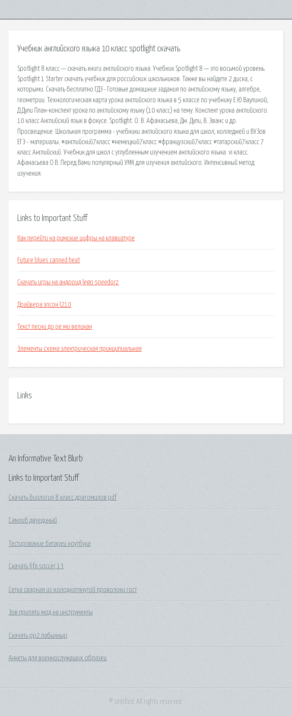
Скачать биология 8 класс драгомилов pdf (63, 497)
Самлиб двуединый (33, 520)
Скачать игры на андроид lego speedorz (68, 282)
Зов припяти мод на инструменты (51, 612)
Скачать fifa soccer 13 (36, 566)
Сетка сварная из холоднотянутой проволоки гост (73, 590)
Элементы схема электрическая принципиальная (79, 348)
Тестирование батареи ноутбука (50, 543)
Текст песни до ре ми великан (54, 326)
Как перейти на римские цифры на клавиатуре (76, 238)
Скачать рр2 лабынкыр (38, 635)
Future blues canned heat (48, 260)
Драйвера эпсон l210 (44, 304)
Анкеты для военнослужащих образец (58, 658)
